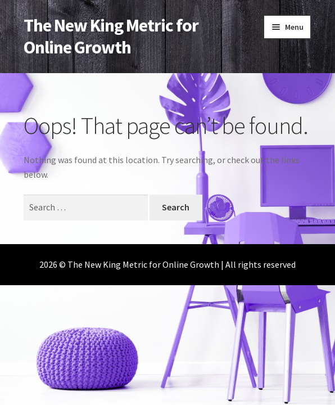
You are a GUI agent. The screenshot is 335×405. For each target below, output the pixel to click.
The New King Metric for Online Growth (111, 36)
